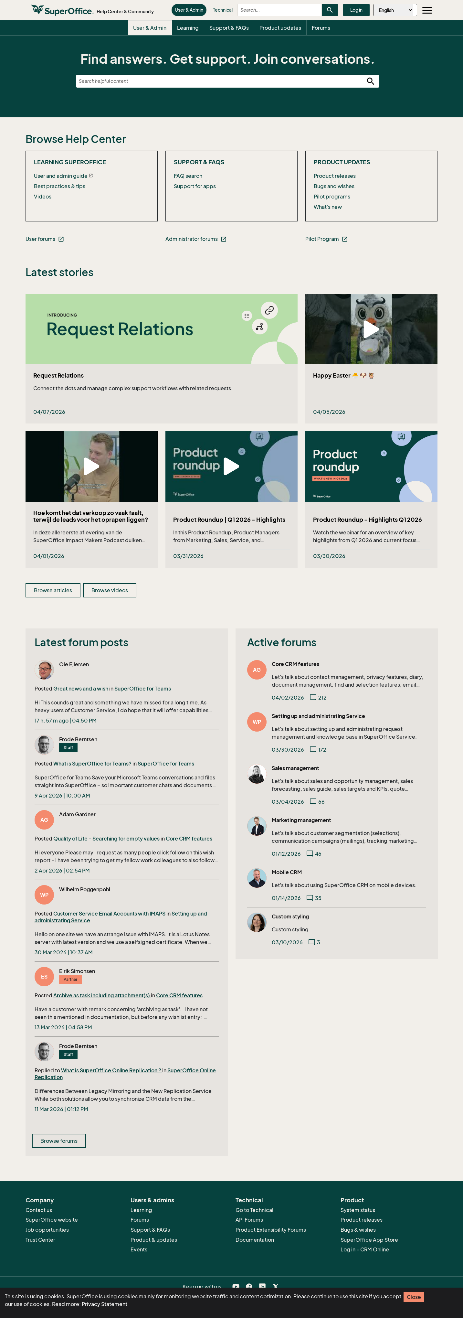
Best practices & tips (59, 186)
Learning (188, 28)
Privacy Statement (104, 1304)
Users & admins (152, 1200)
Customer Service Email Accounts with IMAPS (109, 913)
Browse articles (53, 590)
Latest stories (59, 272)
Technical (223, 10)
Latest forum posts (81, 642)
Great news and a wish (81, 688)
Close (414, 1297)
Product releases (335, 176)
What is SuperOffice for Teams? (92, 763)
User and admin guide (61, 176)
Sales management (295, 768)
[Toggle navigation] (427, 10)
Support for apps (195, 186)
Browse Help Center (76, 139)
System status (358, 1210)
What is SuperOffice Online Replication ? (111, 1070)
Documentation (255, 1240)
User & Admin (189, 10)
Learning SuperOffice (70, 162)
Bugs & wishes (358, 1230)
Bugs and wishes (334, 186)
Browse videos (109, 590)
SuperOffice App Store (369, 1240)
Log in (356, 10)
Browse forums (59, 1141)
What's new (328, 207)
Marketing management (301, 820)
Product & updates (154, 1240)
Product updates (280, 28)
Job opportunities (47, 1230)
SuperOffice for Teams (142, 688)
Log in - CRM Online (365, 1249)
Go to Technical (254, 1210)
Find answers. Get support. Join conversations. (227, 59)
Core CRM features (189, 838)
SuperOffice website (52, 1219)
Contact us (39, 1210)
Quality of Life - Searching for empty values (107, 838)
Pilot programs (332, 196)
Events (139, 1249)
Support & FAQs (229, 28)
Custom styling (290, 916)
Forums (321, 28)
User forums (45, 239)
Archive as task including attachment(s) (102, 995)
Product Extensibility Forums (271, 1230)
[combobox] (274, 10)
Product (352, 1200)
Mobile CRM (287, 872)
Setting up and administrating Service (318, 716)
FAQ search (188, 176)
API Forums (249, 1219)
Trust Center (40, 1240)
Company (40, 1200)
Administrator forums (196, 239)
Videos (42, 196)
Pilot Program (326, 239)
